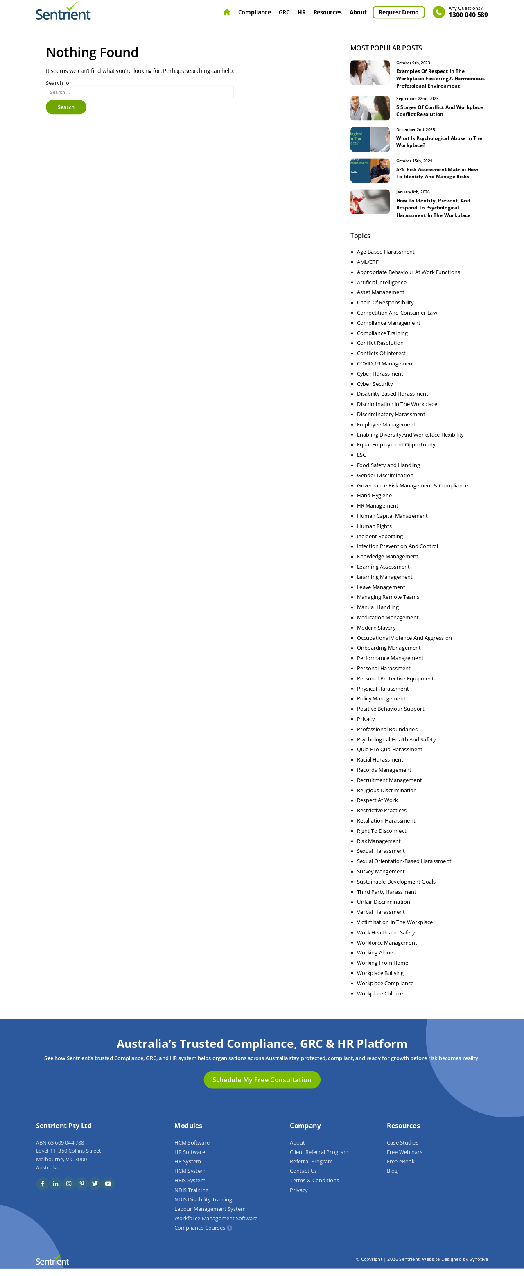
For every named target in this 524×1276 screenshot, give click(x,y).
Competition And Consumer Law (397, 320)
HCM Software (192, 1150)
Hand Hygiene (374, 503)
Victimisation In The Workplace (395, 929)
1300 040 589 (468, 12)
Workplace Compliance (385, 990)
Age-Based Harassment (386, 259)
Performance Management (390, 665)
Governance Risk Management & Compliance (412, 492)
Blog (392, 1178)
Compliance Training (382, 340)
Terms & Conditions (314, 1188)
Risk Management (379, 848)
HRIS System (189, 1188)
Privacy (366, 726)
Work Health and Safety (386, 939)
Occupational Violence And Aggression (404, 645)
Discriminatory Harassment (391, 421)
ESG (362, 462)
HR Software (189, 1159)
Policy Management (381, 706)
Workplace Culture (380, 1000)
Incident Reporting (380, 543)
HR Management (377, 513)
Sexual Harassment (381, 858)
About (358, 12)
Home (227, 12)
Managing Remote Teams (388, 604)
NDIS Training (191, 1197)
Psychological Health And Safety (396, 746)
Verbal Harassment (381, 919)
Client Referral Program (319, 1159)
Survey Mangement (381, 878)
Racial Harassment (380, 767)
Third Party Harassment (386, 899)
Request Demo (399, 12)
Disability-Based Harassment (392, 401)
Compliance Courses (199, 1235)
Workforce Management (387, 950)
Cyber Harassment (380, 381)
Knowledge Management (387, 563)
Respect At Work (377, 807)
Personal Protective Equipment (395, 685)
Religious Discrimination (387, 797)
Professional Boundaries (387, 736)
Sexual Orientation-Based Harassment (404, 868)
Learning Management (385, 584)
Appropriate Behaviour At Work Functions (408, 279)
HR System (187, 1168)
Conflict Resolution (380, 350)
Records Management (384, 777)
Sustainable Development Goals (396, 889)
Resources (328, 12)
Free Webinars (404, 1159)
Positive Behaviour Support (391, 716)
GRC (284, 12)
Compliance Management (388, 330)
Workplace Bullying (380, 980)
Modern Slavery (376, 635)
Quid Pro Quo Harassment (389, 757)
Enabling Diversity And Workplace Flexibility (410, 442)
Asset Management (380, 300)
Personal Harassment (384, 675)
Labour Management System (210, 1216)
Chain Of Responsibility (385, 309)
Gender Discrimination (385, 482)
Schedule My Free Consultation (262, 1086)
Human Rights (374, 533)
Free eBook (400, 1168)
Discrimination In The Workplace (397, 411)
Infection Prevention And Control (397, 554)
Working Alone (375, 960)
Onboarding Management (389, 655)
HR (301, 12)
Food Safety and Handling (388, 472)
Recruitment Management (389, 787)
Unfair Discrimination (383, 909)
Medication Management (387, 624)
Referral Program (311, 1168)
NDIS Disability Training (203, 1206)
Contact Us (303, 1178)
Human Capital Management (392, 523)
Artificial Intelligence (382, 289)
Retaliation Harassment (386, 828)
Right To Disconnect (382, 838)
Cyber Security (375, 391)
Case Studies (402, 1150)
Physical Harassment (383, 696)
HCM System (190, 1178)
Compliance (254, 12)
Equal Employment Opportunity (396, 452)
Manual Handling (378, 614)
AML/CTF (367, 269)
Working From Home (383, 970)
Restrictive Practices (382, 817)
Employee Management (386, 431)
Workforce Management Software (215, 1226)
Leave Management (381, 594)
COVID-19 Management (385, 370)
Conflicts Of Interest (381, 360)
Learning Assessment (383, 574)
